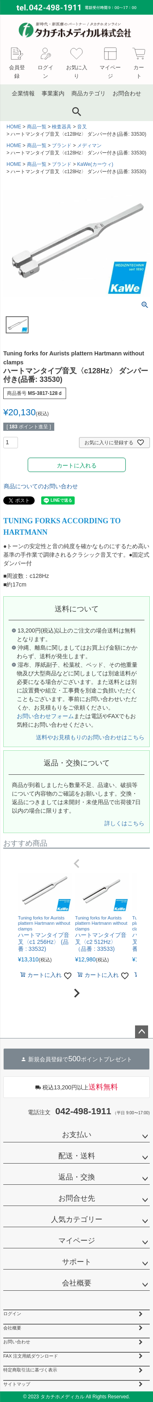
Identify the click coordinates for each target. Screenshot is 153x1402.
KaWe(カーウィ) (95, 164)
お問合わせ (127, 93)
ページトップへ (141, 1031)
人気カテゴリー (76, 1219)
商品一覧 (37, 127)
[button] (76, 864)
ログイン (12, 1313)
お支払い (76, 1135)
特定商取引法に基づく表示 (30, 1369)
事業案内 (53, 93)
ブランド (61, 145)
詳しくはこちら (124, 823)
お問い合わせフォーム (45, 716)
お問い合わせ (16, 1341)
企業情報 (23, 93)
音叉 (82, 127)
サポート (76, 1262)
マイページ (76, 1241)
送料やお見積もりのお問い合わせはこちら (90, 737)
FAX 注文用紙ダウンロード (30, 1356)
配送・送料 (76, 1156)
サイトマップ (16, 1384)
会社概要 (76, 1283)
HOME (14, 127)
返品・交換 (76, 1177)
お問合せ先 (76, 1198)
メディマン (89, 145)
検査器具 (61, 127)
